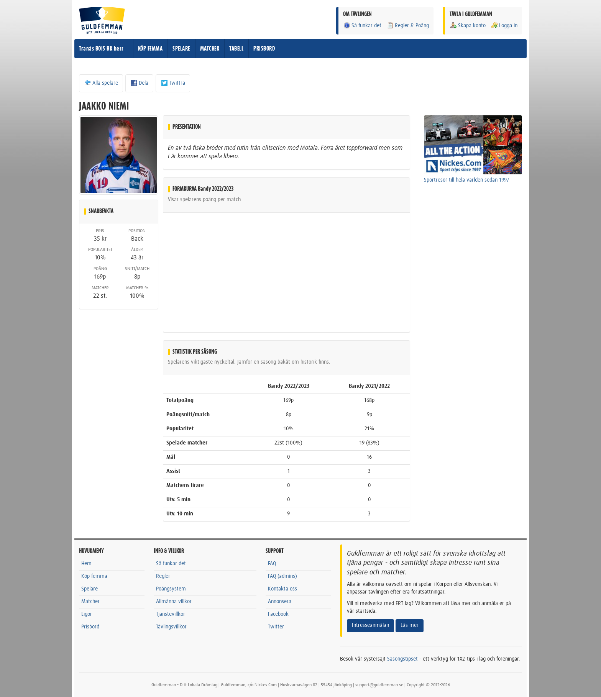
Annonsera (279, 601)
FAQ (272, 563)
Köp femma (94, 576)
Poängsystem (171, 589)
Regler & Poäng (407, 25)
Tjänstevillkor (170, 614)
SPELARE (181, 48)
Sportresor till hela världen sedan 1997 (466, 180)
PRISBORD (264, 48)
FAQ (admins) (282, 576)
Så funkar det (362, 25)
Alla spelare (101, 83)
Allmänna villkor (174, 601)
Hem (86, 563)
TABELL (236, 48)
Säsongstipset (402, 659)
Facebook (278, 614)
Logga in (504, 25)
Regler (163, 576)
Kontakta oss (282, 589)
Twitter (276, 627)
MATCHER (210, 48)
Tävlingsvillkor (171, 627)
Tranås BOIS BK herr (101, 48)
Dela (139, 83)
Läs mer (410, 625)
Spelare (89, 589)
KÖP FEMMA (150, 48)
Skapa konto (468, 25)
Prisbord (90, 627)
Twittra (173, 83)
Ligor (86, 614)
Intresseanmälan (370, 625)
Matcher (90, 601)
